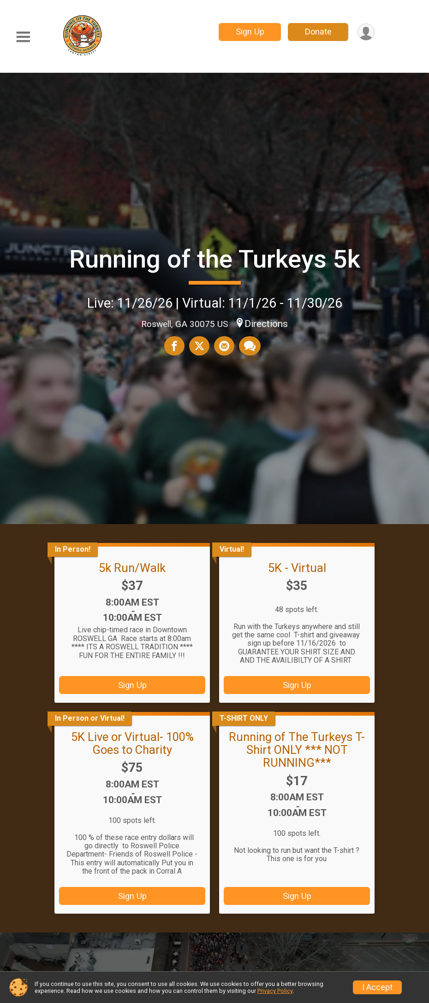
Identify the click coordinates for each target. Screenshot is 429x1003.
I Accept (377, 987)
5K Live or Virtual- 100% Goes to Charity (132, 743)
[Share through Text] (250, 346)
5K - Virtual (297, 568)
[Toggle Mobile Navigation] (23, 37)
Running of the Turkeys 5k (214, 259)
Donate (318, 31)
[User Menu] (366, 32)
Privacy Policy (274, 990)
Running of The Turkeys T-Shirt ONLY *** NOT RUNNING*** (297, 750)
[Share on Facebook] (174, 346)
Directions (266, 323)
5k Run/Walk (132, 568)
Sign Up (250, 31)
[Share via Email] (224, 346)
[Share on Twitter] (199, 346)
